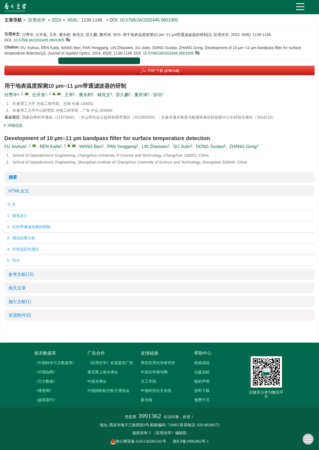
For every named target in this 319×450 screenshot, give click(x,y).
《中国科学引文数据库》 (55, 363)
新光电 (146, 400)
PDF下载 (163, 70)
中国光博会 (97, 381)
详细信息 (13, 125)
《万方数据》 (45, 381)
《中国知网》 (45, 372)
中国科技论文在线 (156, 390)
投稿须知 (201, 363)
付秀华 (10, 94)
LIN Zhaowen (155, 146)
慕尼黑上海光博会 (102, 372)
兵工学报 (148, 381)
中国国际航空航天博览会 (108, 390)
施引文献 (19, 301)
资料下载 (201, 390)
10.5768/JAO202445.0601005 (149, 20)
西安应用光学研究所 (158, 363)
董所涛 (140, 94)
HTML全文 (18, 191)
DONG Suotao (210, 146)
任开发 (38, 94)
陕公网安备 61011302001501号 (141, 441)
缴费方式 (201, 400)
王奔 (69, 94)
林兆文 (103, 94)
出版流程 (201, 372)
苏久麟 (122, 94)
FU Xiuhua (14, 146)
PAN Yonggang (121, 146)
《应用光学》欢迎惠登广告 (110, 363)
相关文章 (17, 288)
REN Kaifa (50, 146)
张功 (157, 94)
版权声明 (201, 381)
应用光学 (36, 20)
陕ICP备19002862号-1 (191, 441)
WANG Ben (90, 146)
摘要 (12, 177)
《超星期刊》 (45, 400)
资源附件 (19, 315)
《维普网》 (43, 390)
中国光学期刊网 (154, 372)
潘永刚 (85, 94)
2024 (56, 20)
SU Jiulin (181, 146)
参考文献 (21, 274)
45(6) (73, 20)
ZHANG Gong (243, 146)
